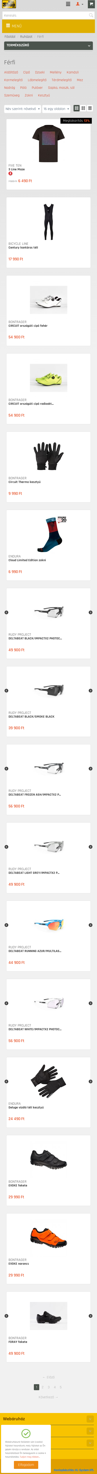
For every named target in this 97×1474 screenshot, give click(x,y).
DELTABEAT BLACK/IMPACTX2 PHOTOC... (35, 638)
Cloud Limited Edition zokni (27, 560)
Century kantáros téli (23, 247)
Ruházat (26, 36)
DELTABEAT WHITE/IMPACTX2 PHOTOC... (35, 1029)
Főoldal (10, 36)
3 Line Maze (17, 169)
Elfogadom (26, 1464)
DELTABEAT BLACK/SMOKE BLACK (31, 716)
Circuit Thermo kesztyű (25, 482)
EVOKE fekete (18, 1185)
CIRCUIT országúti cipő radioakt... (31, 404)
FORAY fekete (18, 1342)
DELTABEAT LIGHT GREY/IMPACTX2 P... (34, 873)
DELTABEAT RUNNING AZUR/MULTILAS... (35, 951)
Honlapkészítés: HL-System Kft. (74, 1470)
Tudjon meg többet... (30, 1456)
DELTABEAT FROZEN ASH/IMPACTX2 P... (35, 794)
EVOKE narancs (19, 1264)
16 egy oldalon (56, 108)
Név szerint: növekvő (23, 108)
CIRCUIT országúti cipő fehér (28, 326)
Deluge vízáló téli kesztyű (26, 1107)
